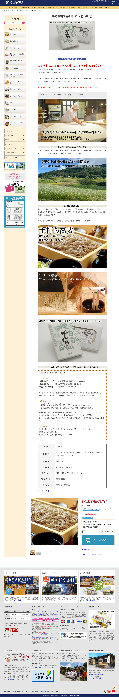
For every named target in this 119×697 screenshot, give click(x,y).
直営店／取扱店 (52, 7)
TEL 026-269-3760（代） (96, 674)
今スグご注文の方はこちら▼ (72, 59)
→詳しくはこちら (17, 601)
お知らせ (107, 7)
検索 (23, 23)
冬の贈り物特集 (9, 153)
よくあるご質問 (97, 7)
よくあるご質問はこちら (39, 667)
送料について (8, 607)
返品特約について (88, 549)
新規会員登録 (96, 1)
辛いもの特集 (9, 135)
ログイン (88, 1)
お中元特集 (8, 144)
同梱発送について (94, 607)
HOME (5, 10)
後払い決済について (38, 607)
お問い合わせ (105, 1)
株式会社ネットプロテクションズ (50, 611)
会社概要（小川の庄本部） (96, 650)
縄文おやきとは (14, 7)
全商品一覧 (25, 7)
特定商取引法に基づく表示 (20, 691)
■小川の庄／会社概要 (95, 678)
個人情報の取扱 (45, 691)
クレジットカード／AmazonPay (70, 607)
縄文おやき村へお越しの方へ (69, 650)
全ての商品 (8, 131)
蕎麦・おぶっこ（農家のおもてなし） (17, 10)
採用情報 (72, 7)
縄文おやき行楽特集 (11, 157)
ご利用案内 (12, 679)
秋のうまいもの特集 (11, 148)
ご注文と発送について (10, 650)
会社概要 (63, 7)
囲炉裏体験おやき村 (38, 7)
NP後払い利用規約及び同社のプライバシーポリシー (46, 614)
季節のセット (9, 140)
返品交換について (37, 650)
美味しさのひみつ (83, 7)
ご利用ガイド (34, 691)
